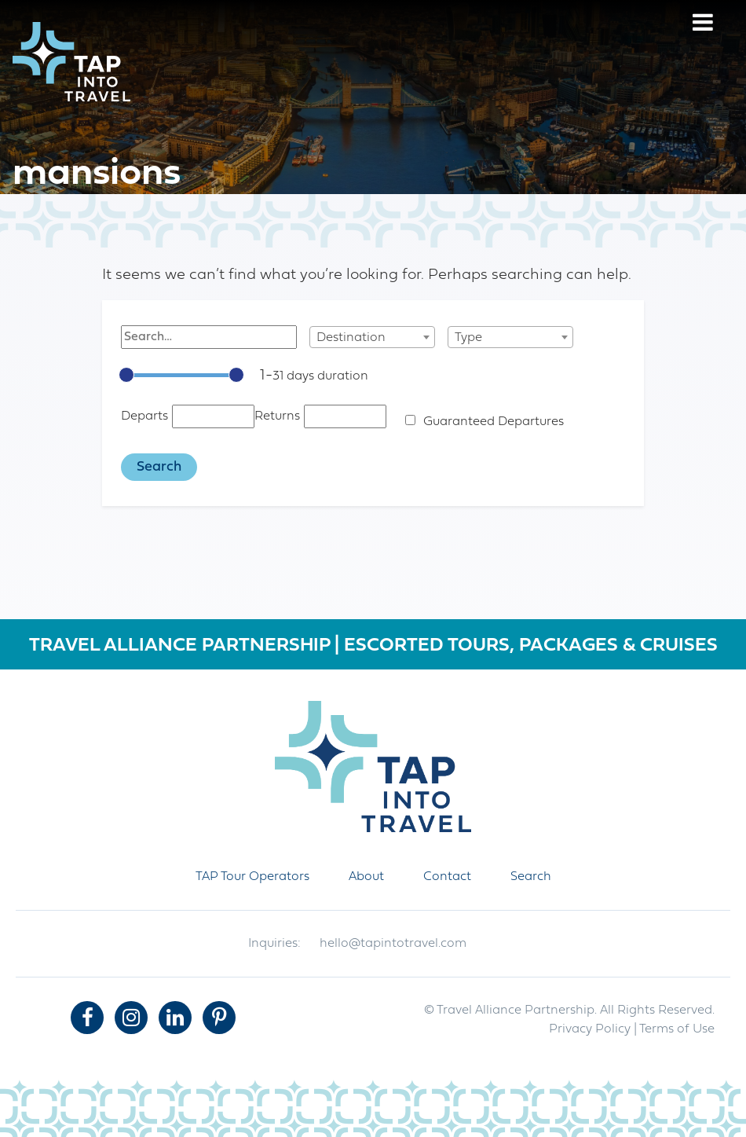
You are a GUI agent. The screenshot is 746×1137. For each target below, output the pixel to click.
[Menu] (703, 24)
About (366, 877)
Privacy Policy (590, 1029)
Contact (447, 877)
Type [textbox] (468, 338)
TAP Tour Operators (252, 877)
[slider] (126, 375)
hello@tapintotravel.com (393, 943)
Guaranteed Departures (493, 422)
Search (530, 877)
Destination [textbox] (351, 338)
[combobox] (372, 337)
